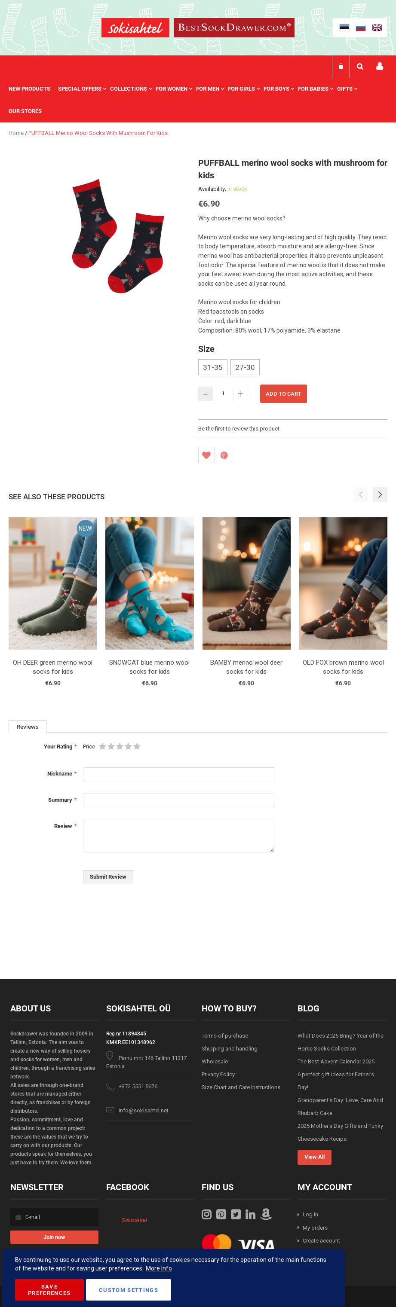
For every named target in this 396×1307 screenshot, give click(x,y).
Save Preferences (49, 1289)
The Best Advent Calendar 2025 (336, 1061)
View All (314, 1157)
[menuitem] (33, 89)
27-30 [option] (245, 367)
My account (379, 66)
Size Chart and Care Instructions (241, 1087)
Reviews (27, 726)
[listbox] (293, 368)
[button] (380, 494)
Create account (321, 1240)
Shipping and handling (230, 1048)
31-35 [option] (213, 367)
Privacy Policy (218, 1074)
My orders (315, 1228)
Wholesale (215, 1061)
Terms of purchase (225, 1035)
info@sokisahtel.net (144, 1110)
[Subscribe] (54, 1237)
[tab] (27, 726)
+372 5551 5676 (138, 1086)
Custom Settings (128, 1290)
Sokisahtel (134, 1220)
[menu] (198, 100)
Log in (310, 1214)
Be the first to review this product (238, 428)
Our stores (25, 111)
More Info (159, 1268)
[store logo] (135, 29)
